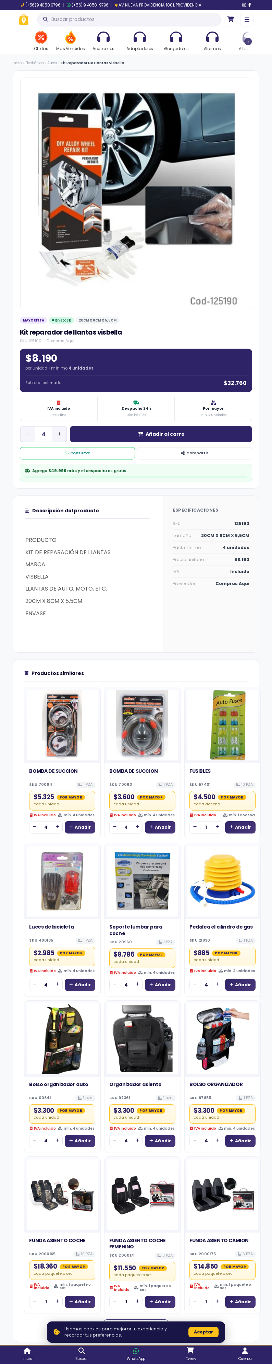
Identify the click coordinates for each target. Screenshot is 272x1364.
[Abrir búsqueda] (129, 19)
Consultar (77, 453)
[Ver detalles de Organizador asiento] (142, 1039)
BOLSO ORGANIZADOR (216, 1084)
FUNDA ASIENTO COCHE (57, 1240)
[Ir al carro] (230, 19)
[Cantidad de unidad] (43, 434)
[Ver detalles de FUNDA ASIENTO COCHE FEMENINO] (142, 1195)
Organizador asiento (135, 1084)
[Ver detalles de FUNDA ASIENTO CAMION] (223, 1195)
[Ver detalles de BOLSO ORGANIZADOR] (223, 1039)
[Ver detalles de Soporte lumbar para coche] (142, 881)
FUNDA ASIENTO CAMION (219, 1240)
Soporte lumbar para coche (135, 929)
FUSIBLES (200, 771)
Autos (52, 63)
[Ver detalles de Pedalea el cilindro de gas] (223, 881)
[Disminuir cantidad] (28, 434)
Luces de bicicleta (51, 926)
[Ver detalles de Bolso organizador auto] (62, 1039)
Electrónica (34, 63)
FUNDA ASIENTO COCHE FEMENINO (137, 1243)
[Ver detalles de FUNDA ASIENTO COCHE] (62, 1195)
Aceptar (203, 1332)
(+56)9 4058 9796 (40, 5)
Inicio (17, 63)
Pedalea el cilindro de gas (221, 926)
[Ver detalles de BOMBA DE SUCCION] (62, 725)
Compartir (194, 453)
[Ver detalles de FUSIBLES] (223, 725)
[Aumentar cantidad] (59, 434)
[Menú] (247, 19)
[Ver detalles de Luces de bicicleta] (62, 881)
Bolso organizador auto (58, 1084)
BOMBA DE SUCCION (53, 771)
